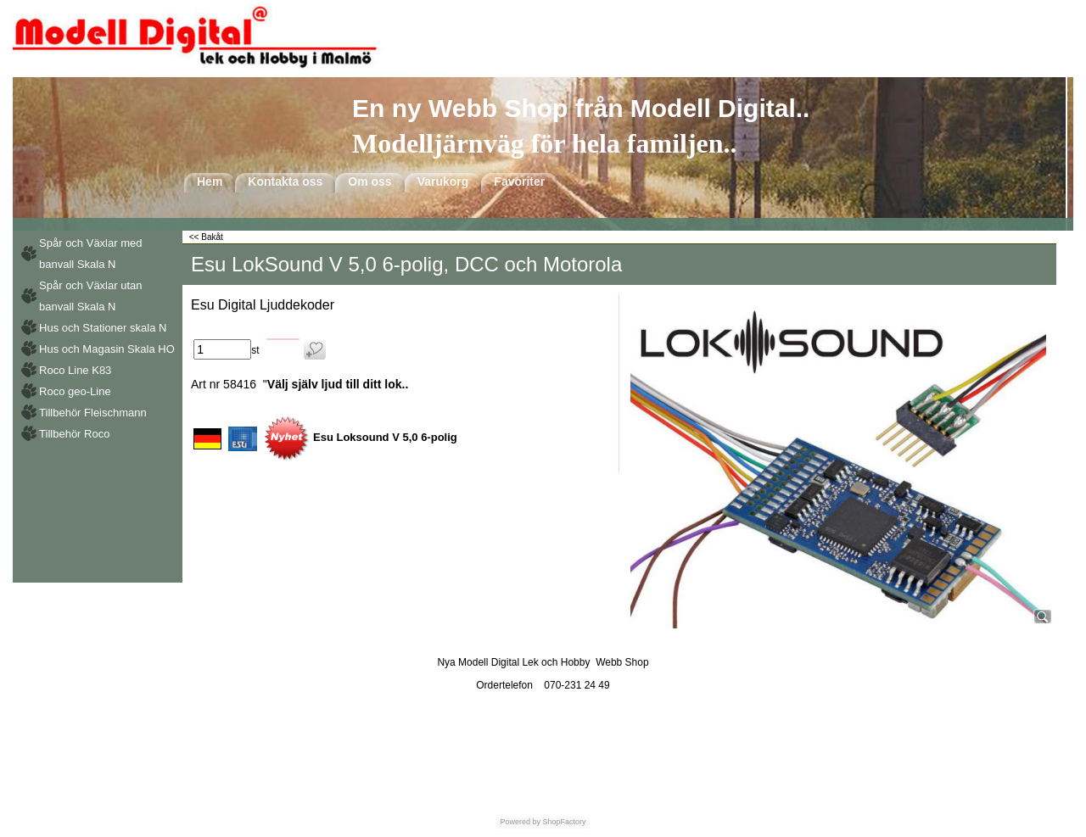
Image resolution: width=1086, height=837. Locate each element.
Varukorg (443, 181)
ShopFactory (563, 821)
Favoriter (519, 181)
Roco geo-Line (75, 391)
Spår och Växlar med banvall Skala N (90, 254)
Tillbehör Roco (74, 433)
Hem (209, 181)
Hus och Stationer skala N (102, 327)
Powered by (520, 821)
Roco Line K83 (75, 370)
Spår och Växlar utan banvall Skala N (90, 296)
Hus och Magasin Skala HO (107, 349)
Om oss (369, 181)
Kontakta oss (285, 181)
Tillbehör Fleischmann (93, 412)
